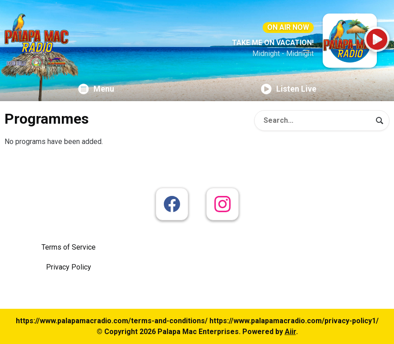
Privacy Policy (68, 267)
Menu (96, 89)
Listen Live (288, 89)
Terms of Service (69, 247)
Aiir (290, 331)
